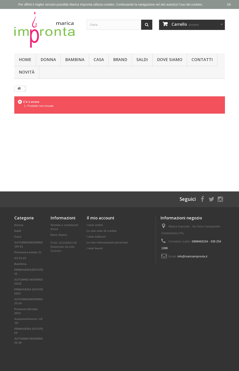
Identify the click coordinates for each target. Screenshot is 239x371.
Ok (229, 4)
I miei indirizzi (96, 236)
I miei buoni (95, 248)
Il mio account (100, 217)
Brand (120, 59)
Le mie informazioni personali (107, 242)
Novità (26, 72)
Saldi (142, 59)
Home (25, 59)
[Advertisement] (119, 149)
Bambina (74, 59)
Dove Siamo (169, 59)
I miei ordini (95, 225)
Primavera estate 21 (28, 252)
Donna (48, 59)
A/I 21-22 (20, 258)
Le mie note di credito (102, 231)
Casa (99, 59)
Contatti (202, 59)
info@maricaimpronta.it (192, 256)
